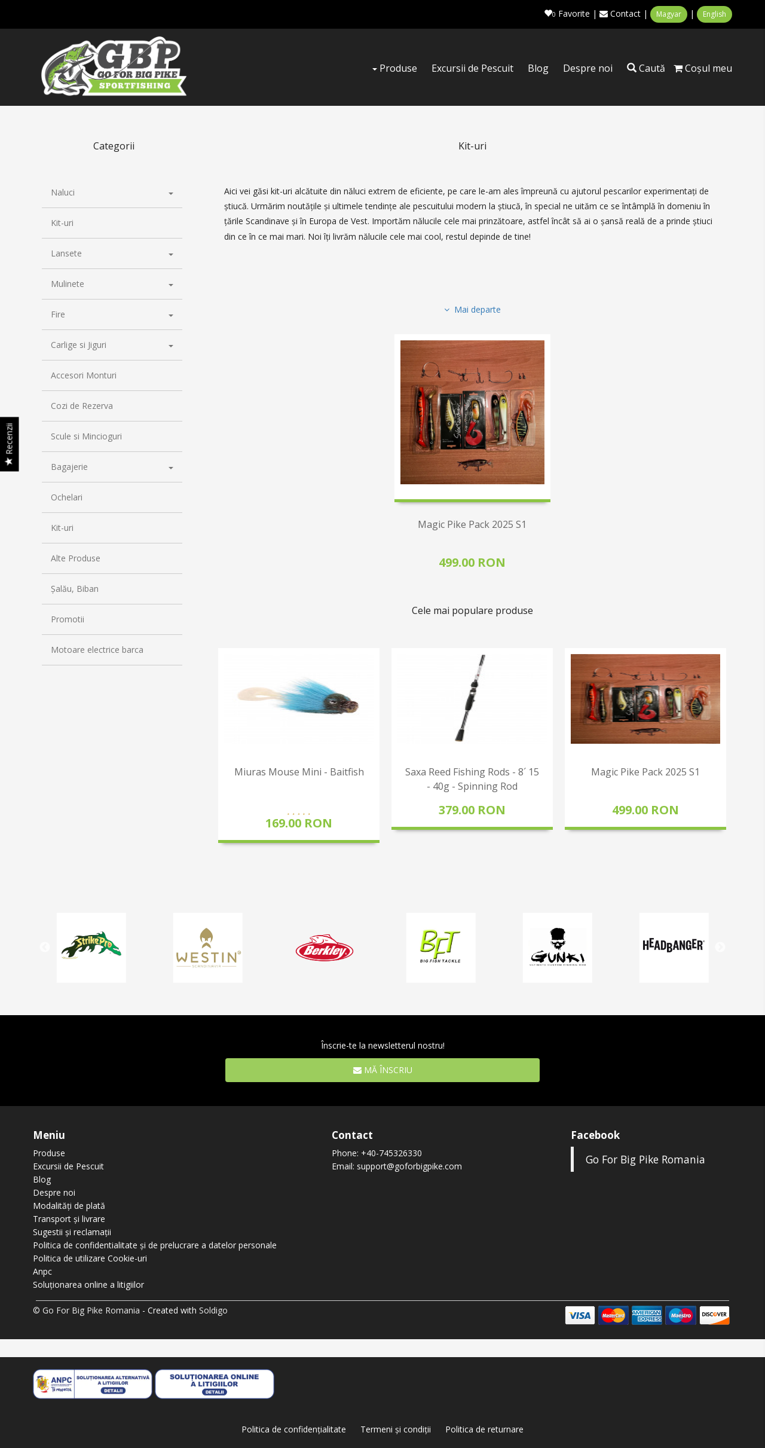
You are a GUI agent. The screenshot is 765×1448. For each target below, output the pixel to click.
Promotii (67, 619)
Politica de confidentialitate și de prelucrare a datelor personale (155, 1245)
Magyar (668, 14)
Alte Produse (75, 558)
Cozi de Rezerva (82, 405)
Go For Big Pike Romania (645, 1159)
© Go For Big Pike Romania (86, 1310)
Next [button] (720, 756)
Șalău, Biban (75, 588)
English (714, 14)
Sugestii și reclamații (72, 1232)
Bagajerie (112, 466)
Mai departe (472, 309)
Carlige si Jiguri (112, 344)
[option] (299, 745)
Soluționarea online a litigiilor (88, 1284)
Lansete (112, 253)
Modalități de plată (69, 1205)
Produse (394, 68)
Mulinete (112, 283)
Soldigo (213, 1310)
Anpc (42, 1271)
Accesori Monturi (84, 375)
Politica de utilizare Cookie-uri (90, 1258)
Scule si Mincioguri (86, 436)
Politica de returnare (484, 1429)
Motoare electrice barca (97, 649)
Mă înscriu (382, 1069)
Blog (538, 68)
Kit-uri (62, 222)
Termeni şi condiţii (395, 1429)
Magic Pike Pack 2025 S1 (472, 524)
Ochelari (66, 497)
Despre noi (588, 68)
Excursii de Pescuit (472, 68)
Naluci (112, 192)
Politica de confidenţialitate (293, 1429)
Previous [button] (224, 756)
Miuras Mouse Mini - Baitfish (299, 771)
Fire (112, 314)
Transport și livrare (69, 1218)
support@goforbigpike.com (409, 1166)
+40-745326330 (391, 1153)
